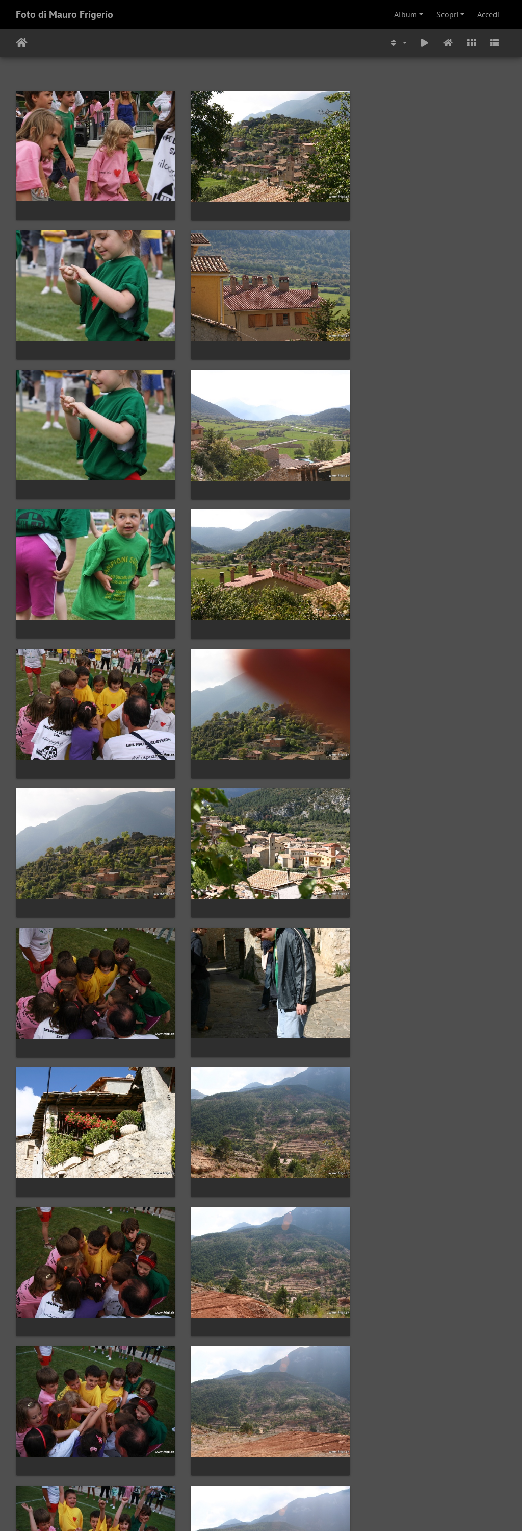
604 (310, 1470)
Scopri (447, 14)
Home (22, 43)
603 (283, 1470)
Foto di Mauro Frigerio (64, 14)
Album (405, 14)
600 (204, 1470)
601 (230, 1470)
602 (257, 1470)
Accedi (488, 14)
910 (354, 1470)
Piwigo (294, 1509)
